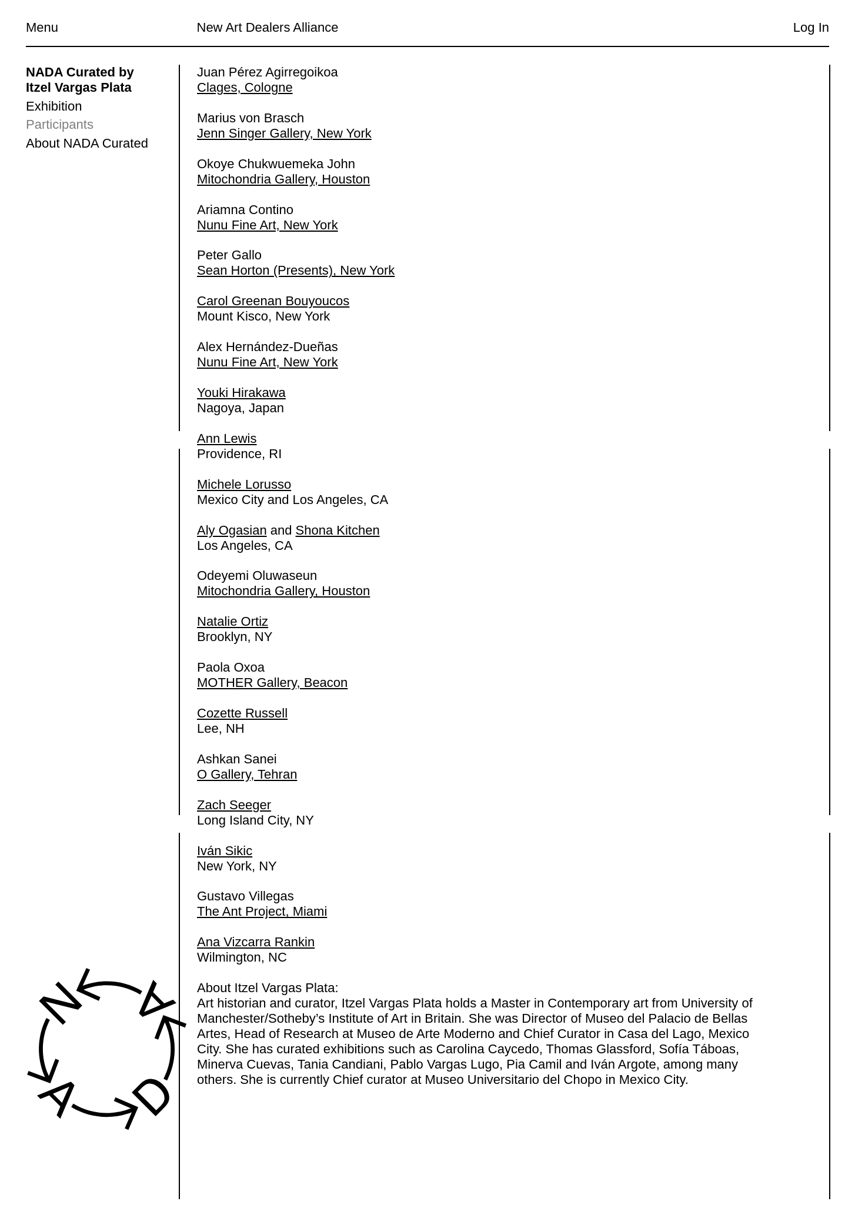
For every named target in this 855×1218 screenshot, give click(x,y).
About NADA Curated (87, 143)
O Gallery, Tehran (247, 774)
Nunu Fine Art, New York (267, 225)
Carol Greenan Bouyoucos (273, 301)
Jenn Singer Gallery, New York (284, 133)
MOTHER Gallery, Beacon (272, 682)
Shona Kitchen (337, 530)
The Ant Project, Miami (262, 912)
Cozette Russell (242, 713)
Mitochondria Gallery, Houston (283, 179)
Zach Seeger (234, 804)
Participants (59, 124)
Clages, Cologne (245, 87)
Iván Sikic (224, 850)
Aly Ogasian (232, 530)
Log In (811, 27)
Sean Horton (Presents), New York (296, 270)
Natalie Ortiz (232, 622)
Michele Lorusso (244, 484)
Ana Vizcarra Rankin (256, 942)
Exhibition (54, 106)
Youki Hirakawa (241, 392)
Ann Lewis (227, 438)
